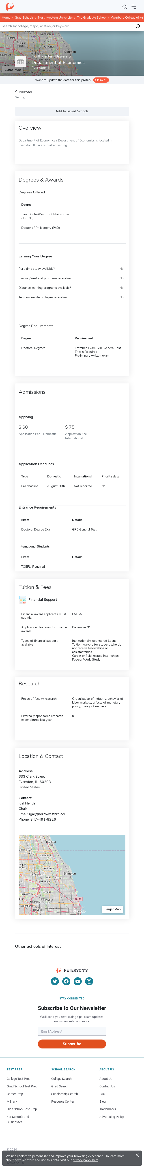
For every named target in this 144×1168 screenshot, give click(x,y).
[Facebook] (66, 981)
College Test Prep (18, 1078)
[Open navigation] (133, 6)
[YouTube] (78, 981)
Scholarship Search (64, 1094)
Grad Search (60, 1086)
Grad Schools (24, 17)
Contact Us (107, 1086)
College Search (61, 1078)
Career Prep (15, 1094)
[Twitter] (55, 981)
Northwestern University (55, 17)
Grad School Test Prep (22, 1086)
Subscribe (72, 1044)
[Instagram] (89, 981)
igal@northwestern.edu (47, 814)
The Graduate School (91, 17)
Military (12, 1101)
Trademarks (107, 1109)
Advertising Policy (111, 1117)
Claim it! (100, 80)
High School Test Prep (22, 1109)
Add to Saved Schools (72, 111)
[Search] (124, 6)
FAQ (102, 1094)
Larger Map (113, 909)
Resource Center (62, 1101)
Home (6, 17)
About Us (105, 1078)
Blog (102, 1101)
